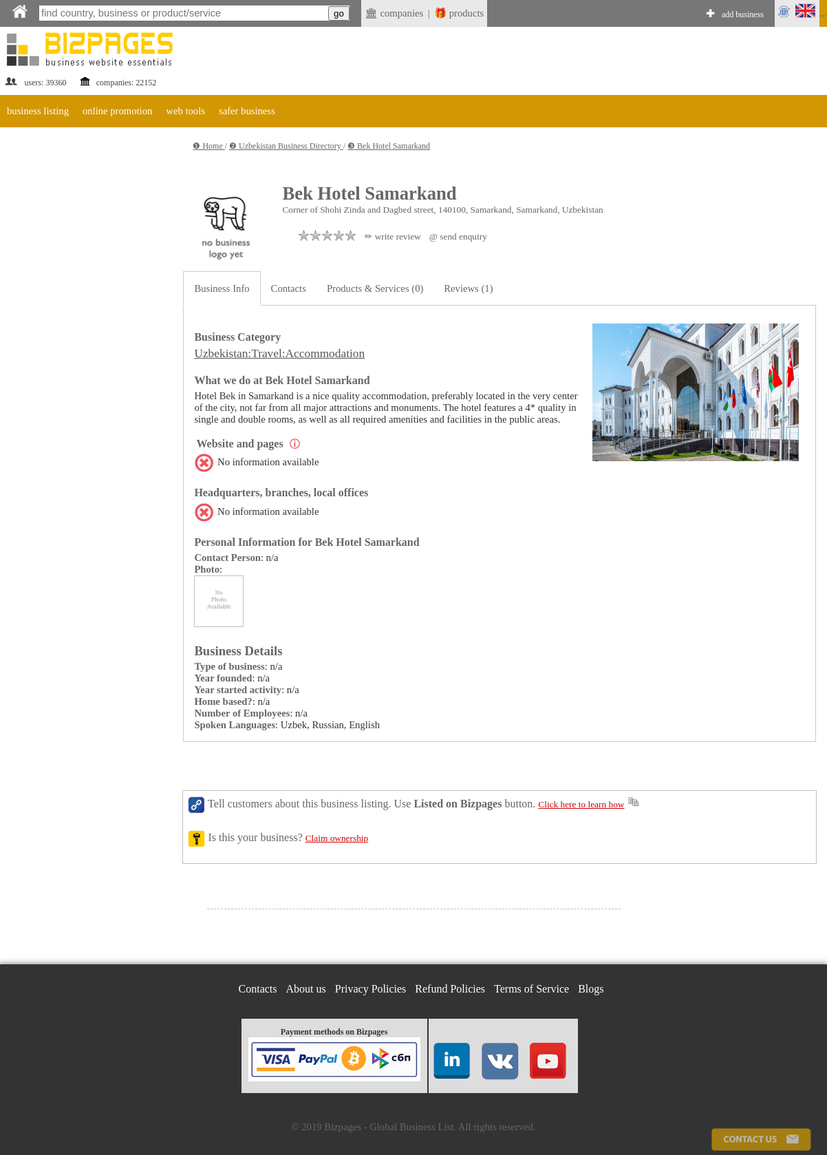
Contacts (288, 288)
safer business (247, 110)
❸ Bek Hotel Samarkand (388, 146)
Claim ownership (336, 838)
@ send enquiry (458, 236)
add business (743, 14)
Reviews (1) (468, 288)
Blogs (590, 989)
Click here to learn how (581, 804)
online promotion (117, 110)
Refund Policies (450, 989)
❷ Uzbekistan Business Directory (286, 146)
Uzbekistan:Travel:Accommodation (279, 353)
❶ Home (208, 146)
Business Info (221, 288)
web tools (185, 110)
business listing (38, 110)
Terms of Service (531, 989)
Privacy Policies (371, 989)
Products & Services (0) (375, 288)
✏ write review (392, 236)
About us (306, 989)
